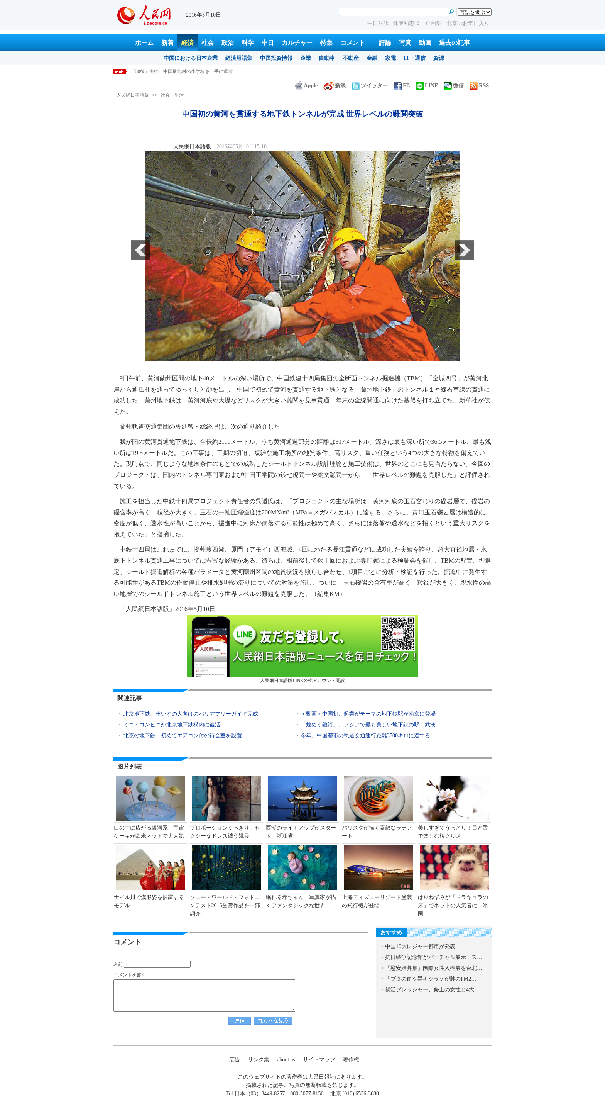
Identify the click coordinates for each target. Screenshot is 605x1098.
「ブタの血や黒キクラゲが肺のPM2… (431, 979)
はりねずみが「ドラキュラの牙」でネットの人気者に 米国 (453, 905)
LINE (427, 85)
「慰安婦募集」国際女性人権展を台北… (433, 968)
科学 (248, 42)
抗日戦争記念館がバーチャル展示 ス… (433, 957)
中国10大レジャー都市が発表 (420, 946)
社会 (207, 42)
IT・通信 (415, 58)
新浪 (334, 85)
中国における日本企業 (191, 58)
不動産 (351, 58)
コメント (352, 42)
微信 (454, 85)
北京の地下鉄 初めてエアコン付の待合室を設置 (182, 735)
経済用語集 (238, 58)
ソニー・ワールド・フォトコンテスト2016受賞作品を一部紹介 (225, 905)
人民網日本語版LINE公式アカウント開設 (302, 649)
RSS (479, 85)
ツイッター (370, 85)
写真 (405, 42)
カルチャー (297, 42)
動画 (425, 42)
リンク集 (258, 1059)
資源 (438, 58)
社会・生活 (172, 95)
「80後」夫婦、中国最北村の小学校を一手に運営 (182, 71)
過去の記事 (454, 42)
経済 (187, 42)
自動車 (327, 58)
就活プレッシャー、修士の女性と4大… (432, 990)
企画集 (434, 23)
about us (286, 1059)
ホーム (144, 42)
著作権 (351, 1059)
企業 (305, 58)
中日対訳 (378, 23)
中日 (268, 42)
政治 (227, 42)
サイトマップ (319, 1059)
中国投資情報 (276, 58)
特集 (326, 42)
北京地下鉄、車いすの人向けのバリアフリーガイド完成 (190, 714)
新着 (167, 42)
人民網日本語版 (133, 95)
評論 (385, 42)
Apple (306, 85)
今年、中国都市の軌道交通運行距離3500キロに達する (365, 735)
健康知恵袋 (407, 23)
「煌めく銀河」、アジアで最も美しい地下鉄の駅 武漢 (368, 725)
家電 (390, 58)
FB (402, 85)
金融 (372, 58)
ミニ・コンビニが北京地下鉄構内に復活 (171, 725)
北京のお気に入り (468, 23)
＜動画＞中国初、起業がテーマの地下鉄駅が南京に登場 (368, 714)
